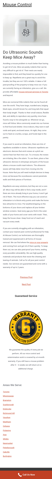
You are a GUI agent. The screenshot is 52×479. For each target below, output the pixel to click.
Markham (7, 422)
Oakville (6, 452)
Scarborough (8, 404)
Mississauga (8, 396)
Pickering (7, 430)
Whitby (6, 439)
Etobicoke (7, 409)
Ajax (5, 434)
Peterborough (8, 447)
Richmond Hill (9, 413)
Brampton (7, 400)
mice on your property (39, 242)
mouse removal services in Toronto (33, 92)
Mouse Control (17, 4)
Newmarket (8, 443)
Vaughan (6, 417)
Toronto (6, 392)
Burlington (7, 456)
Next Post (26, 284)
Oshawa (6, 426)
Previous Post (26, 277)
